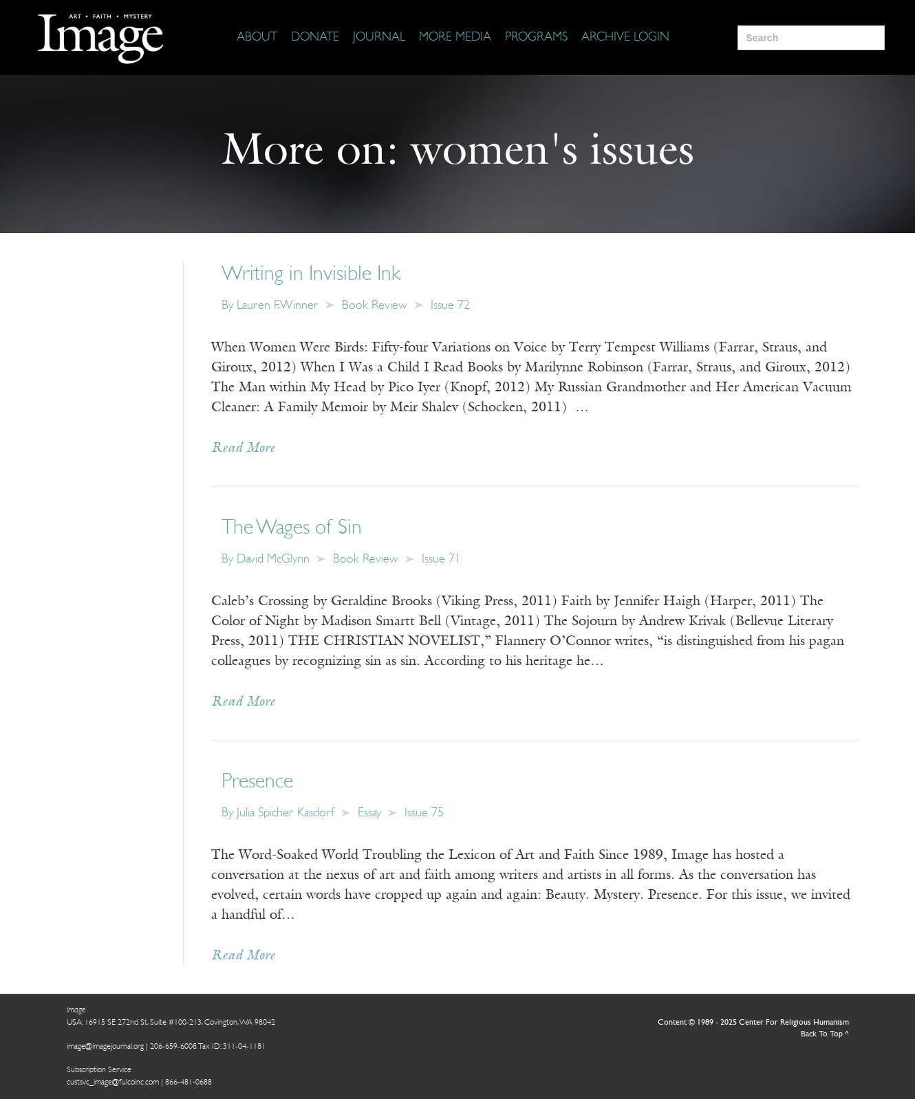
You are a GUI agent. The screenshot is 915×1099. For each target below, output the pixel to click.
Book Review (374, 305)
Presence (257, 782)
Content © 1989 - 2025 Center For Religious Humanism (753, 1023)
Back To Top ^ (825, 1034)
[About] (257, 37)
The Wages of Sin (292, 528)
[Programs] (536, 37)
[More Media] (455, 37)
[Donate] (315, 37)
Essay (369, 813)
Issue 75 (424, 813)
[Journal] (379, 37)
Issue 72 (450, 305)
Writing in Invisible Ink (311, 274)
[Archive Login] (625, 37)
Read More (243, 448)
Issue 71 (441, 559)
